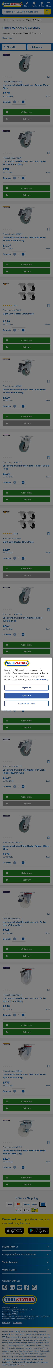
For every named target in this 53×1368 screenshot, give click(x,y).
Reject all (26, 687)
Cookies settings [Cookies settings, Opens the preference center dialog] (26, 703)
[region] (26, 684)
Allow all (26, 695)
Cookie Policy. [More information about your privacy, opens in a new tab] (41, 679)
